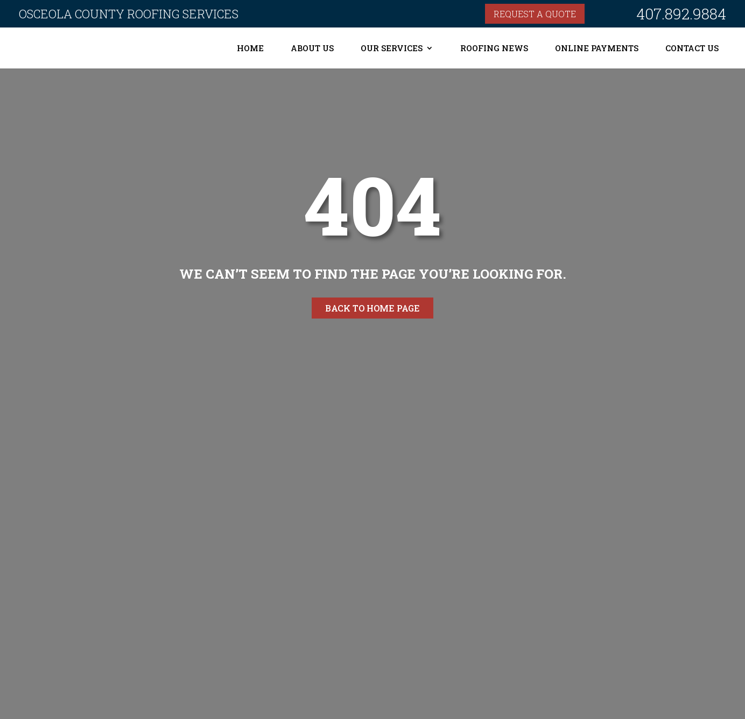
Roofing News (494, 48)
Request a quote (535, 13)
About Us (312, 48)
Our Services (392, 48)
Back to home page (372, 308)
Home (250, 48)
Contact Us (692, 48)
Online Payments (596, 48)
